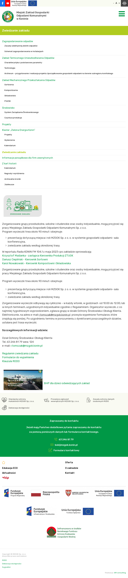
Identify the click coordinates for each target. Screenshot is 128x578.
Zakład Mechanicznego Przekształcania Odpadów (28, 80)
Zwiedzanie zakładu (14, 152)
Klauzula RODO (11, 361)
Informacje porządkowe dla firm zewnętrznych (27, 157)
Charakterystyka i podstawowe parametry (23, 62)
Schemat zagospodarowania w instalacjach (23, 51)
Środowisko (8, 107)
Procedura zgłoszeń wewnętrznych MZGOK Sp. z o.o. (65, 400)
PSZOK (7, 101)
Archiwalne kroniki (12, 179)
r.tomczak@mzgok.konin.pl (27, 345)
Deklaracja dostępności (19, 408)
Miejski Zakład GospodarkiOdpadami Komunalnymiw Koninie (32, 15)
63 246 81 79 (66, 439)
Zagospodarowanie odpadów (17, 41)
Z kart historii (9, 163)
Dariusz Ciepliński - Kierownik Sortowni (25, 259)
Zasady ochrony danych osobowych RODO (103, 400)
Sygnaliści (6, 567)
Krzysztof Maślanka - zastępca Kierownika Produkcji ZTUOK (37, 255)
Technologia (9, 68)
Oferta (69, 462)
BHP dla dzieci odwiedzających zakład (67, 383)
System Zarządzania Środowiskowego (21, 112)
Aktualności (9, 473)
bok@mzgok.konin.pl (66, 445)
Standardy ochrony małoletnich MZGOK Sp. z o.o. (21, 400)
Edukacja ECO (10, 468)
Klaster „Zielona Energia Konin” (18, 130)
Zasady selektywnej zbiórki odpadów (21, 46)
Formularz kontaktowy (66, 450)
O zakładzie (71, 468)
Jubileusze (9, 184)
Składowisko (10, 96)
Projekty (6, 124)
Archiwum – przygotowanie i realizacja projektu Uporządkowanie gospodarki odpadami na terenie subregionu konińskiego (58, 73)
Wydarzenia (9, 140)
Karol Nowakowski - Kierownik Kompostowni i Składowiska (36, 263)
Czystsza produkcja (13, 118)
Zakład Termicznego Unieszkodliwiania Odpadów (28, 58)
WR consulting (120, 573)
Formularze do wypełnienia (18, 357)
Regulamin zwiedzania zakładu (20, 353)
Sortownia (9, 85)
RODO (4, 560)
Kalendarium (10, 145)
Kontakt (69, 473)
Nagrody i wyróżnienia (14, 173)
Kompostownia (11, 90)
